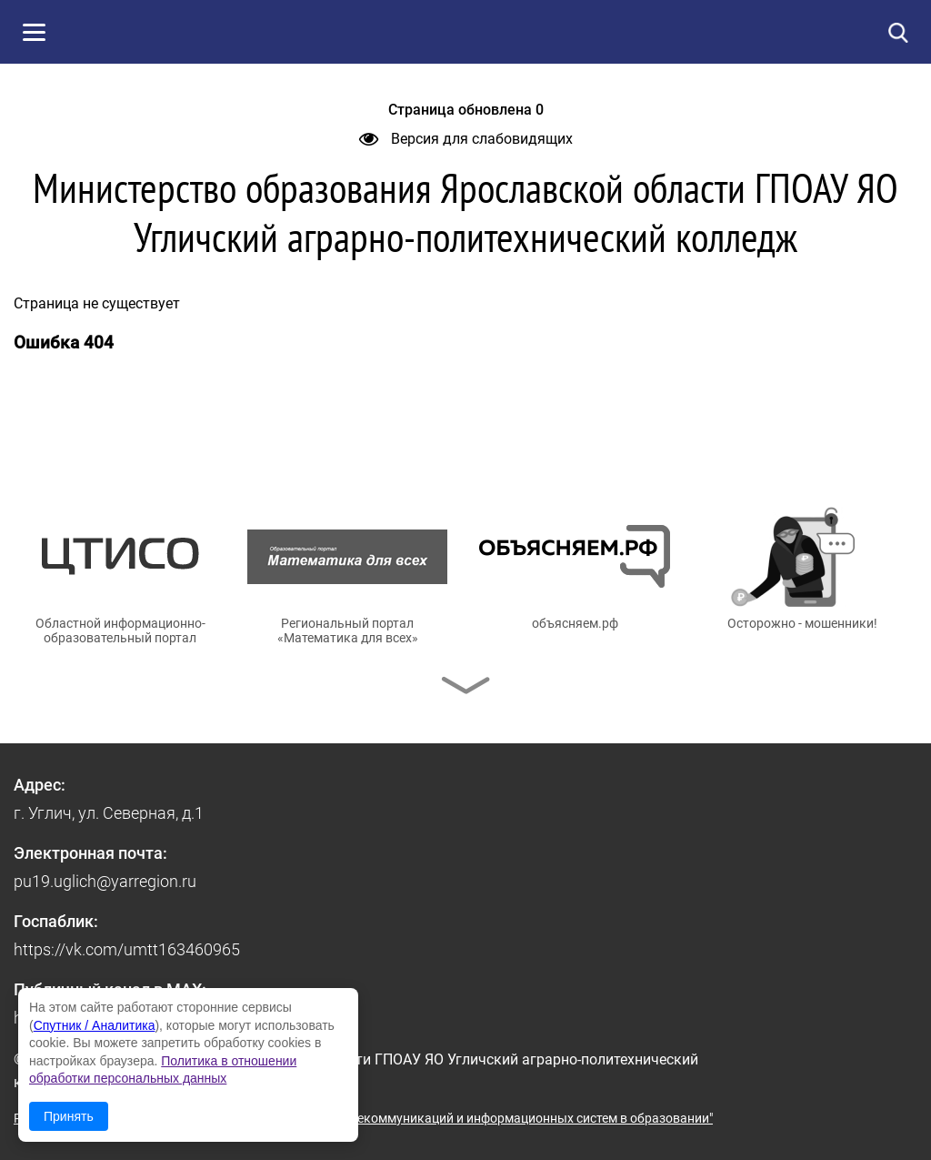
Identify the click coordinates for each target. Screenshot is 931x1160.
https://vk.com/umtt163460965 (127, 949)
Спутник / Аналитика (94, 1025)
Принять (69, 1116)
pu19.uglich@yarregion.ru (105, 881)
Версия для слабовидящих (466, 138)
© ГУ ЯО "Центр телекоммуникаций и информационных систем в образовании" (479, 1118)
